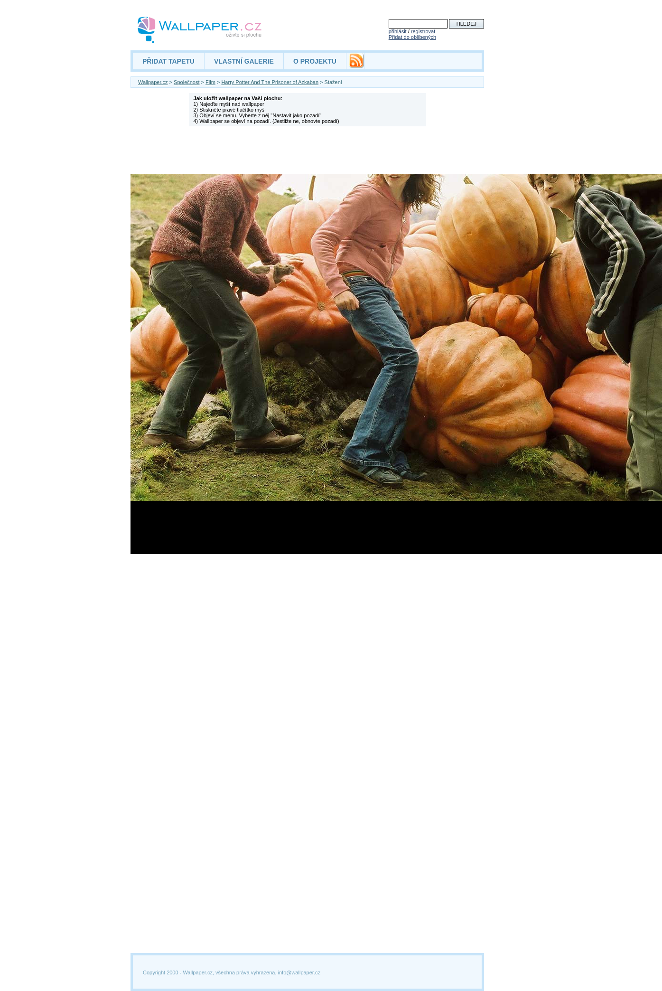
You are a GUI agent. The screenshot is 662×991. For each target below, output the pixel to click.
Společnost (186, 82)
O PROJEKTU (314, 61)
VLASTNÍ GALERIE (244, 61)
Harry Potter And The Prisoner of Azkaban (269, 82)
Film (210, 82)
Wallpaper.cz (153, 82)
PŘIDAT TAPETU (168, 61)
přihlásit (398, 31)
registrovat (423, 31)
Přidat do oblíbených (412, 37)
